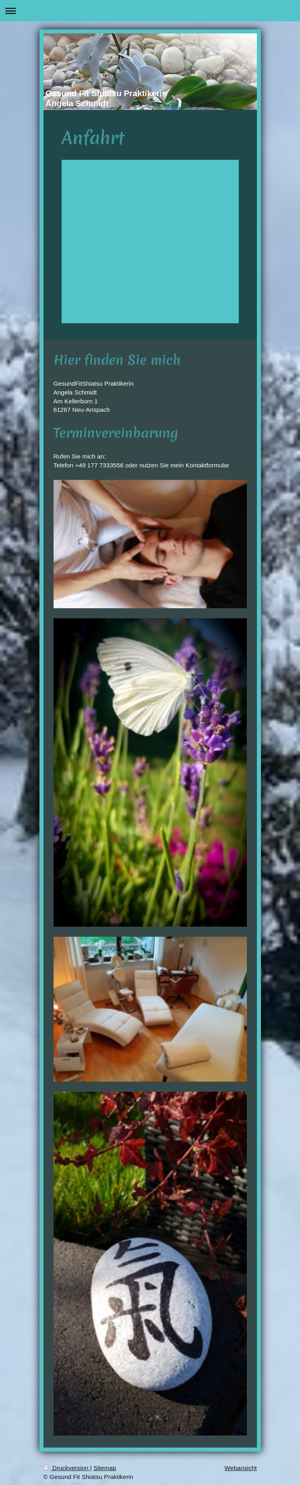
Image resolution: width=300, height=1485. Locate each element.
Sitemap (104, 1467)
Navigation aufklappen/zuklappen (150, 10)
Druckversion (66, 1467)
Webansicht (240, 1467)
